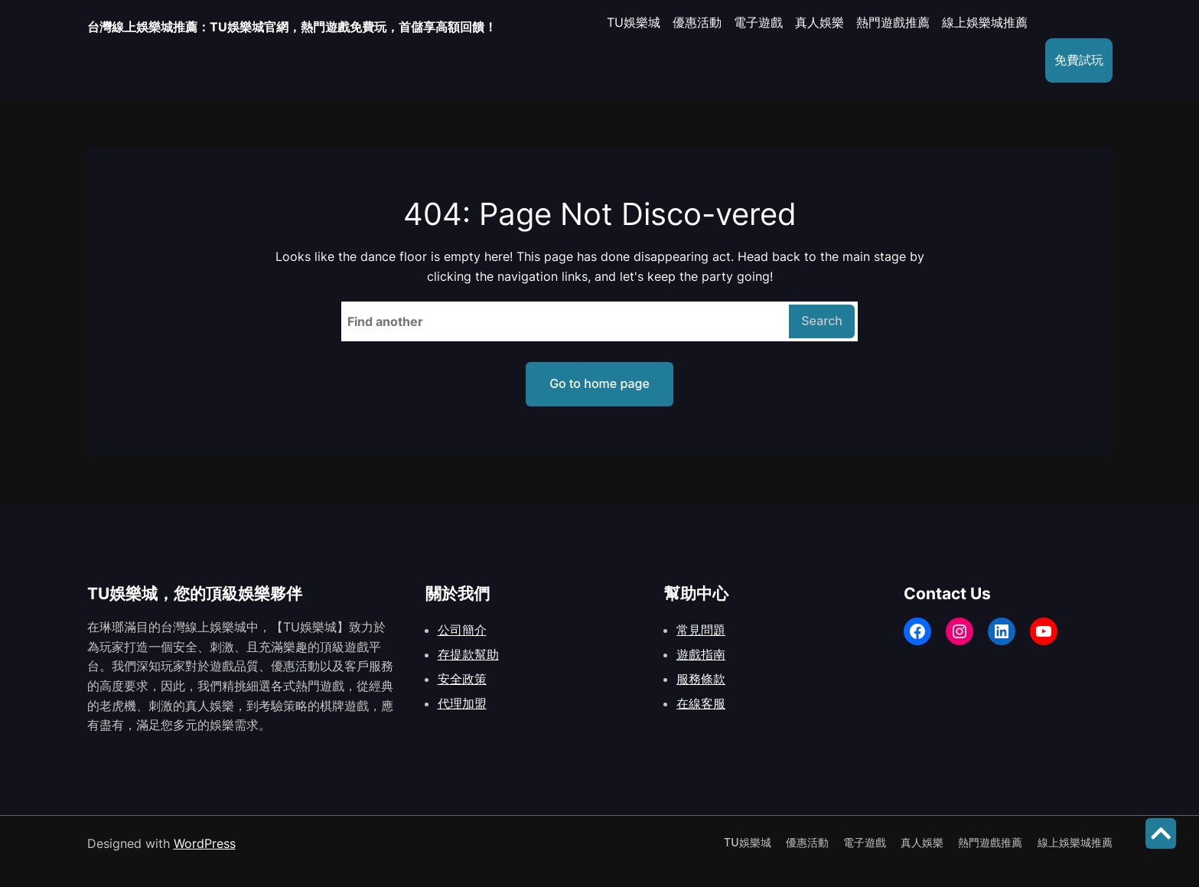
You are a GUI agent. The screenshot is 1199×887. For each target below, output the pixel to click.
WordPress (205, 843)
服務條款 (700, 678)
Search (821, 320)
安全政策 (462, 678)
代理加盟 (462, 703)
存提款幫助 (468, 654)
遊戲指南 (700, 654)
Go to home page (599, 383)
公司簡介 (462, 630)
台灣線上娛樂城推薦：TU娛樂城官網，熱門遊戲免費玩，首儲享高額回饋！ (330, 26)
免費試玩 (1069, 59)
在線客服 (700, 703)
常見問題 (700, 630)
